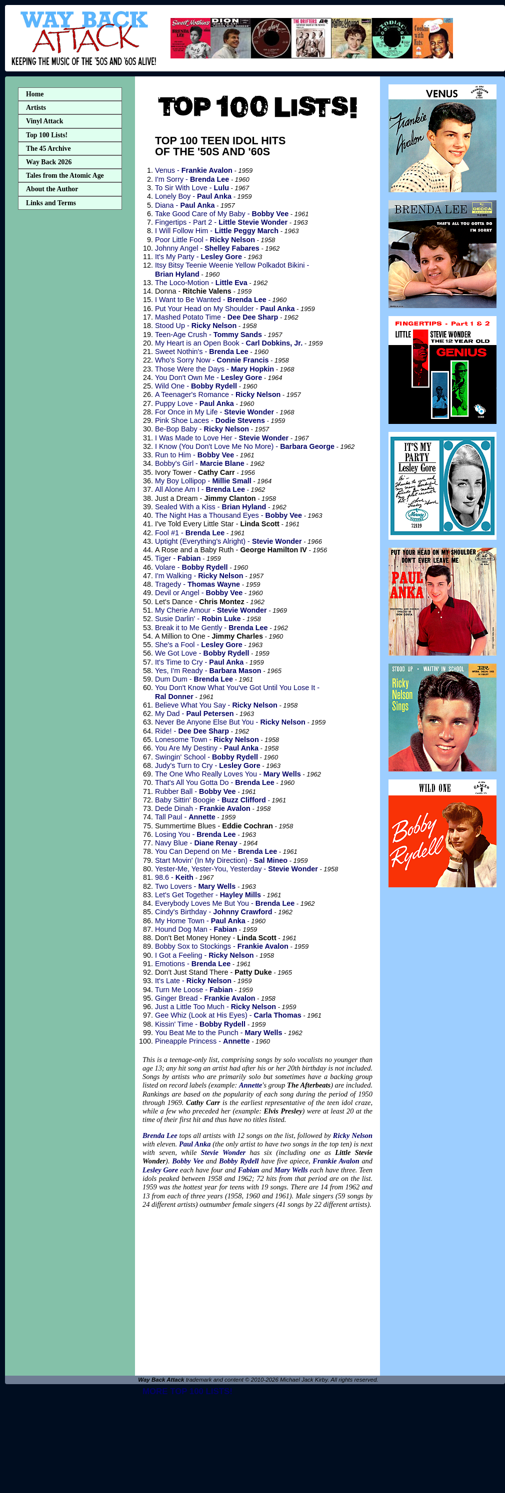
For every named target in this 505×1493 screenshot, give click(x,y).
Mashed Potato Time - (216, 317)
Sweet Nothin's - (201, 352)
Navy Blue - (196, 843)
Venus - (193, 170)
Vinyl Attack (44, 121)
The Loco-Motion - (201, 283)
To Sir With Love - (192, 188)
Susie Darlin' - (197, 619)
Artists (36, 107)
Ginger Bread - (205, 998)
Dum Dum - (194, 679)
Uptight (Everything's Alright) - (228, 541)
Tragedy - (197, 584)
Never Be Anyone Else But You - (230, 722)
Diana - (184, 205)
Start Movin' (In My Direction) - (221, 860)
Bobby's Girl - (199, 463)
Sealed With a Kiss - (210, 507)
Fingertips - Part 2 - (221, 222)
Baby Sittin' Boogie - (210, 800)
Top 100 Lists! (47, 135)
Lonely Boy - (193, 196)
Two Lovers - (195, 886)
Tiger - (177, 558)
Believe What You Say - (216, 705)
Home (35, 94)
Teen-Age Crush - (208, 335)
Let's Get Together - (208, 895)
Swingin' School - (206, 757)
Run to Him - (194, 455)
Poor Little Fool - (205, 240)
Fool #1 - (189, 533)
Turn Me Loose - (193, 990)
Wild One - (196, 386)
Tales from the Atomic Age (65, 175)
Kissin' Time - (200, 1024)
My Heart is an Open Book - (228, 343)
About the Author (52, 189)
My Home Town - (200, 921)
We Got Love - (202, 653)
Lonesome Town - (207, 740)
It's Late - (193, 981)
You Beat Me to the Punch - (218, 1033)
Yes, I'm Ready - (208, 671)
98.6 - (174, 877)
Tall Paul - (185, 817)
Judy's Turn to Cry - (207, 765)
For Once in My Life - (214, 412)
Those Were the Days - (214, 369)
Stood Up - (195, 326)
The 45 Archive (48, 148)
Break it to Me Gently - (211, 628)
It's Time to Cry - (199, 662)
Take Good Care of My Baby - (221, 214)
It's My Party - (198, 257)
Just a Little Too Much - (215, 1007)
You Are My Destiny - (206, 748)
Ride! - (192, 731)
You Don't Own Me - (208, 377)
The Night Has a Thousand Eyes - (228, 515)
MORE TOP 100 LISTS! (187, 1391)
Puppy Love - (194, 403)
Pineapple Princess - (202, 1041)
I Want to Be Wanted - (210, 300)
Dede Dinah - (202, 808)
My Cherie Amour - (211, 610)
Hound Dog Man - (196, 929)
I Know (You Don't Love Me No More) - (244, 446)
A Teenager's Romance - (217, 394)
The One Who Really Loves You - (228, 774)
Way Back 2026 (49, 162)
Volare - (191, 567)
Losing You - (195, 834)
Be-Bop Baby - (202, 429)
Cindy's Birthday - (213, 912)
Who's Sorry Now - (211, 360)
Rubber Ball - (195, 791)
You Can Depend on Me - (216, 851)
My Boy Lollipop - (203, 481)
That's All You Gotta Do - (214, 782)
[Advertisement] (70, 371)
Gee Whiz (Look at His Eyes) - (228, 1015)
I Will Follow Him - (216, 231)
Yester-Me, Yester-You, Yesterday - (236, 869)
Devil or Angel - (198, 593)
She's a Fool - (198, 645)
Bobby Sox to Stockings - (221, 946)
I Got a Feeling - (204, 955)
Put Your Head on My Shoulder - (224, 309)
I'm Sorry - (192, 179)
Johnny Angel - (207, 248)
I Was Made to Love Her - (221, 438)
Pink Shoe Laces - (210, 420)
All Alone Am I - (200, 489)
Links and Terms (51, 203)
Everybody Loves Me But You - (224, 903)
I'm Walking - (199, 576)
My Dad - (194, 714)
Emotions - (192, 964)
